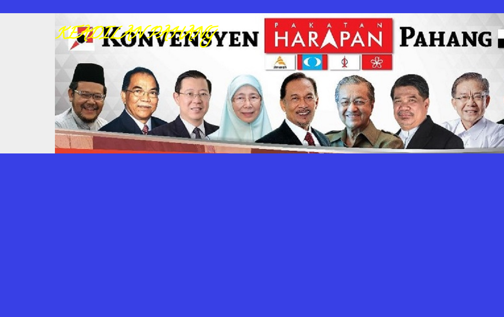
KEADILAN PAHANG (134, 35)
